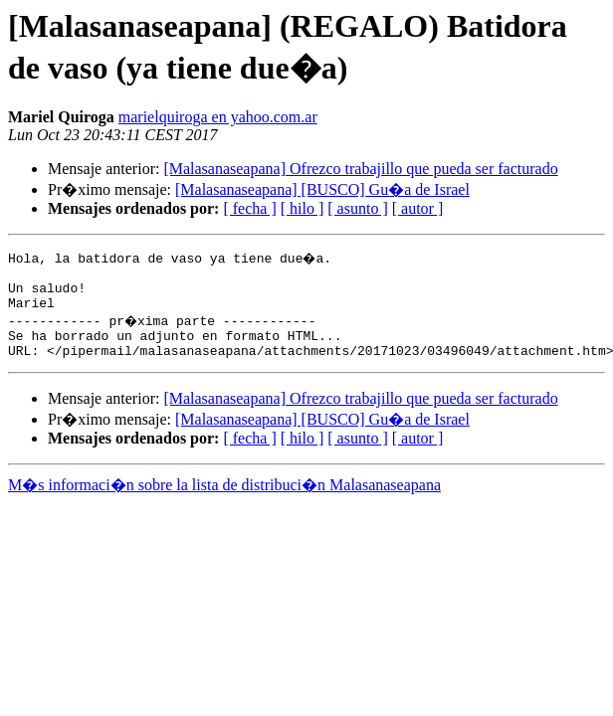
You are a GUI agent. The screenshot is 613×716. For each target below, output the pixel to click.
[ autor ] (418, 208)
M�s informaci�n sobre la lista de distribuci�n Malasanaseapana (224, 499)
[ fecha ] (249, 208)
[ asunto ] (357, 208)
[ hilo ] (302, 208)
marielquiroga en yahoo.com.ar (217, 116)
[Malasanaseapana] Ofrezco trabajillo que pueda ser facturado (360, 168)
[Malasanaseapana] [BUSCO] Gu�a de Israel (322, 189)
